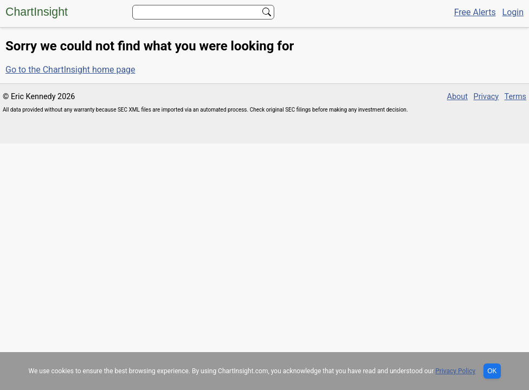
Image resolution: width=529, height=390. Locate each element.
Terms (515, 96)
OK (491, 371)
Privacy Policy (455, 371)
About (457, 96)
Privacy (486, 96)
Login (513, 12)
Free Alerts (475, 12)
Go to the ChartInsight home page (70, 69)
